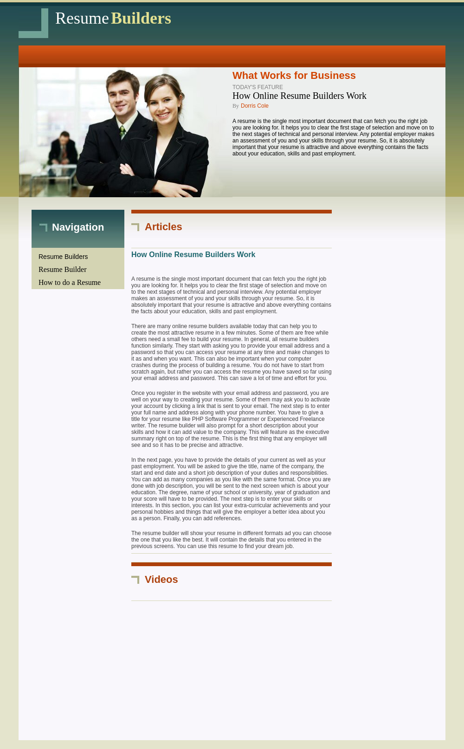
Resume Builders (63, 256)
